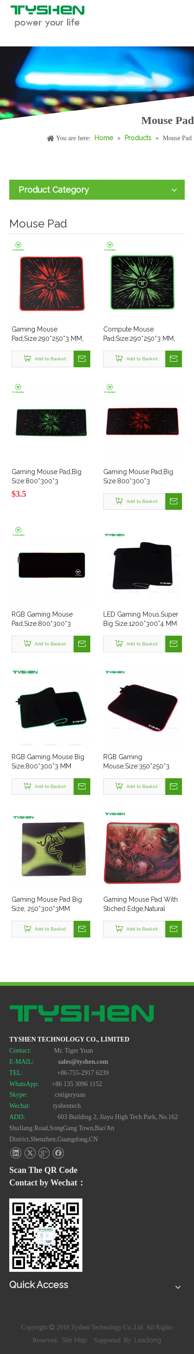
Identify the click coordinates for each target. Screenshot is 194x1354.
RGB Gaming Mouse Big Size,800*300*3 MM (48, 761)
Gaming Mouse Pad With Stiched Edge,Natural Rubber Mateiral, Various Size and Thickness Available (140, 904)
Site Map (75, 1340)
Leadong (147, 1340)
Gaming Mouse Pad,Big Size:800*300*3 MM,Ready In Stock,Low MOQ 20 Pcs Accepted (139, 477)
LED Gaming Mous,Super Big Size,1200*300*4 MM (140, 619)
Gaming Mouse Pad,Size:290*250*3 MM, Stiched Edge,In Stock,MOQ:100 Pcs (47, 334)
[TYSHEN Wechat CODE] (45, 1235)
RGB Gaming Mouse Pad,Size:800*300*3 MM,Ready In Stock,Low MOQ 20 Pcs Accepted (47, 619)
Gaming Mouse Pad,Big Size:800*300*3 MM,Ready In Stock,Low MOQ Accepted (47, 477)
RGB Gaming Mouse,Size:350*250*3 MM (136, 762)
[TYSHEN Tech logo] (82, 1014)
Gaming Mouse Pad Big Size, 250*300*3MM (47, 904)
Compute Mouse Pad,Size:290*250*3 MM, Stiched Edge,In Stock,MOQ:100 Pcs (139, 334)
